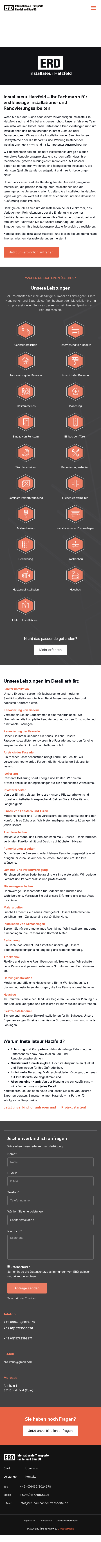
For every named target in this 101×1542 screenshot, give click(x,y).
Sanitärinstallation (16, 657)
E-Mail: (8, 1471)
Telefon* (13, 1160)
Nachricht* (14, 1199)
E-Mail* (12, 1141)
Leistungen (11, 1445)
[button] (93, 8)
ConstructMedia (66, 1497)
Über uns (31, 1436)
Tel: (6, 1454)
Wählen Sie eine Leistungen (25, 1180)
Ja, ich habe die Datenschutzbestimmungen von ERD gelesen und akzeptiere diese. (48, 1239)
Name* (12, 1122)
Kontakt (30, 1445)
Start (7, 1436)
